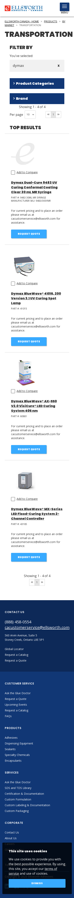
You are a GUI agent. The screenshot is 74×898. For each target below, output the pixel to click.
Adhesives (11, 737)
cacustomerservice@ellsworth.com (37, 627)
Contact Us (12, 832)
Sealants (10, 749)
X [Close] (59, 66)
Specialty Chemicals (17, 755)
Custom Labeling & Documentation (27, 805)
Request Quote (29, 233)
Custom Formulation (18, 799)
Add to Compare (27, 172)
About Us (11, 838)
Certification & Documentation (24, 793)
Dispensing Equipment (19, 743)
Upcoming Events (16, 704)
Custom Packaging (17, 811)
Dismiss (37, 883)
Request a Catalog (16, 710)
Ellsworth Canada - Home (22, 21)
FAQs (8, 716)
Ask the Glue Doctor (18, 693)
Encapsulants (13, 760)
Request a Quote (15, 699)
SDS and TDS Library (18, 788)
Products (50, 21)
